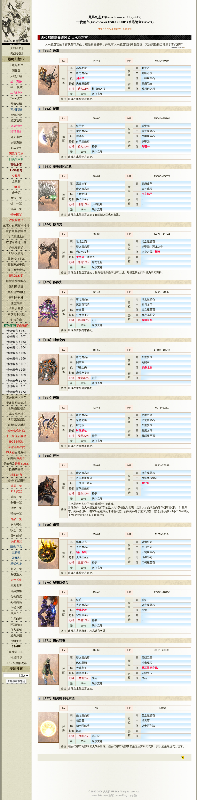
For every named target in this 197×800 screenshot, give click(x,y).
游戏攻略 (16, 120)
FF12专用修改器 (16, 663)
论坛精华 (16, 657)
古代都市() (16, 325)
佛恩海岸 (16, 303)
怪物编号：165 (16, 353)
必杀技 (16, 192)
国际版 (16, 70)
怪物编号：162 (16, 336)
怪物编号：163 (16, 342)
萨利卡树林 (16, 297)
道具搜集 (16, 591)
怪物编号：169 (16, 375)
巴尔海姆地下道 (16, 242)
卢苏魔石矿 (16, 247)
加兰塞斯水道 (16, 236)
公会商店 (16, 596)
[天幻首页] (16, 48)
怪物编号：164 (16, 347)
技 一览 (16, 203)
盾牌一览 (16, 497)
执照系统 (16, 142)
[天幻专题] (16, 53)
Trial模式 (16, 98)
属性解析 (16, 535)
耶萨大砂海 (16, 253)
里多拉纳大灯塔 (16, 402)
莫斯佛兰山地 (16, 292)
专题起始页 (16, 65)
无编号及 (16, 463)
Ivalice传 (16, 641)
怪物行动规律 (16, 480)
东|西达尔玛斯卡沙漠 (16, 225)
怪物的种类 (16, 469)
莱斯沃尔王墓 (16, 258)
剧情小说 (16, 114)
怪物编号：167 (16, 364)
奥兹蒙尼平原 (16, 264)
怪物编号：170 (16, 380)
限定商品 (16, 624)
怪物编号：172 (16, 391)
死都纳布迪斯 (16, 425)
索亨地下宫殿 (16, 314)
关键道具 (16, 574)
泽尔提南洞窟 (16, 408)
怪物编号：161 (16, 330)
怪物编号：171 (16, 386)
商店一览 (16, 569)
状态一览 (16, 530)
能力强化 (16, 524)
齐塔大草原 (16, 308)
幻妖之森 (16, 319)
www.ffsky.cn (123, 795)
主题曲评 (16, 618)
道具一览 (16, 209)
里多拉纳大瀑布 (16, 397)
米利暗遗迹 (16, 286)
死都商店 (16, 602)
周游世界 (16, 585)
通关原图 (16, 635)
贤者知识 (16, 103)
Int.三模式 (16, 87)
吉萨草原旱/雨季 (16, 231)
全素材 (16, 181)
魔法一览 (16, 198)
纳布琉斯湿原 (16, 419)
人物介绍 (16, 76)
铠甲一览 (16, 508)
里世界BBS (16, 652)
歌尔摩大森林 (16, 270)
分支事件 (16, 137)
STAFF (16, 646)
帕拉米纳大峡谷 (16, 281)
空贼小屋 (16, 607)
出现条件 (16, 452)
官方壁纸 (16, 629)
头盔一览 (16, 502)
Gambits (16, 148)
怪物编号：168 (16, 369)
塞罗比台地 (16, 413)
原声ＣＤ (16, 613)
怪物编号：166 (16, 358)
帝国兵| (16, 458)
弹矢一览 (16, 513)
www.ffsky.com (100, 795)
